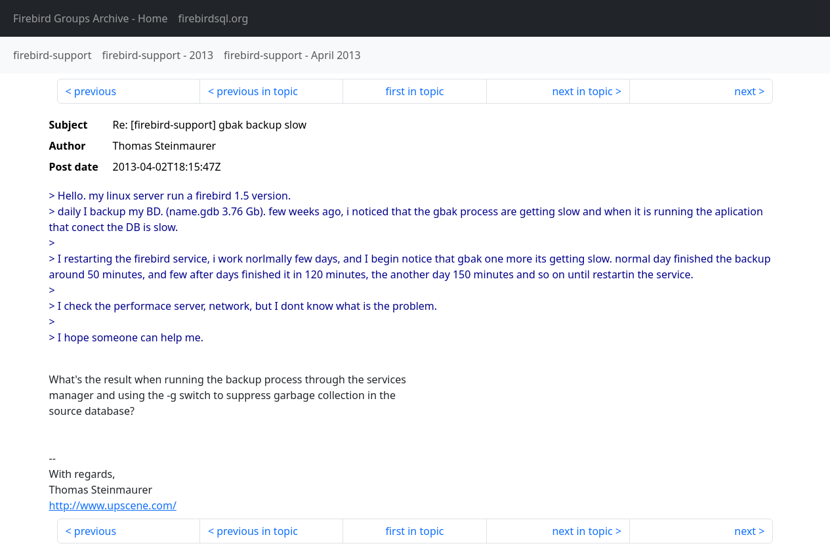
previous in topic (257, 91)
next (745, 91)
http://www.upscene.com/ (112, 505)
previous (95, 91)
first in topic (414, 91)
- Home (90, 18)
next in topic (582, 91)
